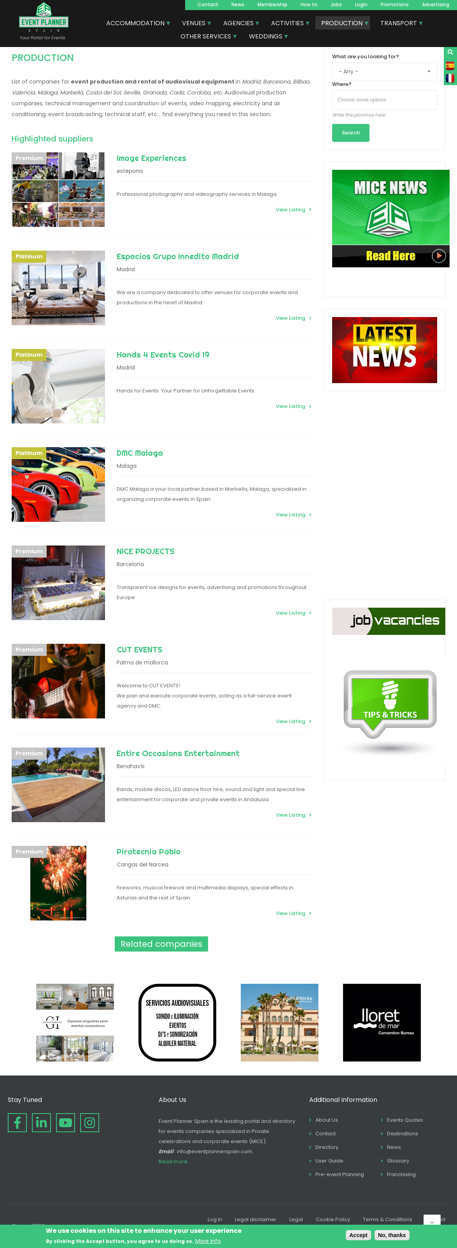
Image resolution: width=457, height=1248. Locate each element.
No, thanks (392, 1235)
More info (208, 1241)
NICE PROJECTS (146, 551)
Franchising (401, 1174)
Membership (272, 4)
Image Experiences (151, 158)
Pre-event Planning (339, 1174)
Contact (208, 4)
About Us (326, 1120)
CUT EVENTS (140, 649)
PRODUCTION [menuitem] (342, 24)
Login (361, 4)
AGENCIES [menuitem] (238, 24)
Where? (342, 84)
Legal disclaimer (256, 1219)
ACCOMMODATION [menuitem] (135, 24)
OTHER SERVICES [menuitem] (206, 37)
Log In (215, 1219)
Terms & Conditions (387, 1219)
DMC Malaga (140, 453)
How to (309, 4)
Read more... (175, 1161)
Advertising (435, 4)
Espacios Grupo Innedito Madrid (178, 256)
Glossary (398, 1160)
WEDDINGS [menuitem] (266, 37)
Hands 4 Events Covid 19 (163, 354)
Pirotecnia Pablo (148, 851)
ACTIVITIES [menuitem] (287, 24)
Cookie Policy (333, 1219)
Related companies (161, 944)
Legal (296, 1219)
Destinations (402, 1133)
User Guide (329, 1160)
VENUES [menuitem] (194, 24)
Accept (358, 1235)
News (237, 4)
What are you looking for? (365, 56)
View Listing (290, 209)
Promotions (395, 4)
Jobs (336, 4)
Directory (326, 1147)
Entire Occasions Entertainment (178, 753)
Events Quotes (405, 1120)
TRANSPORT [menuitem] (399, 24)
